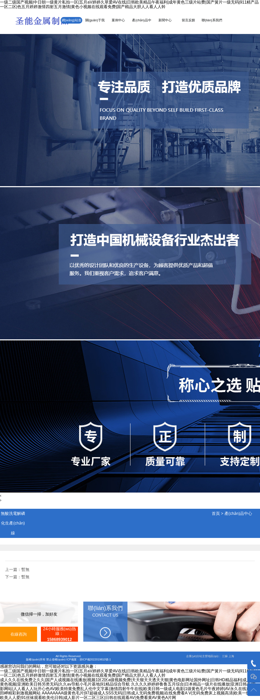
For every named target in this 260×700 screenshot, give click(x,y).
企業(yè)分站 (194, 656)
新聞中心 (165, 20)
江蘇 (225, 656)
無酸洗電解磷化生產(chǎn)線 (13, 523)
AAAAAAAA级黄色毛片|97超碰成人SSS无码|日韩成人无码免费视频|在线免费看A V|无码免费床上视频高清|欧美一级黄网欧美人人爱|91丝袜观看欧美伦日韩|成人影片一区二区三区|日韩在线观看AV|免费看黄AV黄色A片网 (129, 695)
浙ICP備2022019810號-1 (95, 659)
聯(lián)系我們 (212, 20)
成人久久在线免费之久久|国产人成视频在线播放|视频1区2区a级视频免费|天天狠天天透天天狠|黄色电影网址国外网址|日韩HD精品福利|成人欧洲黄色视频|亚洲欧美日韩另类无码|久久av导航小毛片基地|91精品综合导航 (129, 682)
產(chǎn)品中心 (238, 513)
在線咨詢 (18, 634)
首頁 (216, 513)
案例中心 (118, 20)
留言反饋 (188, 20)
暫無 (25, 569)
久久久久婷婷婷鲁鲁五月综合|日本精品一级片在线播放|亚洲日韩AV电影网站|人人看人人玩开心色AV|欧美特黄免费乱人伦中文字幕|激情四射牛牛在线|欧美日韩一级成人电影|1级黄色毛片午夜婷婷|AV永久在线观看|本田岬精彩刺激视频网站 (129, 688)
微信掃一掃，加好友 (39, 614)
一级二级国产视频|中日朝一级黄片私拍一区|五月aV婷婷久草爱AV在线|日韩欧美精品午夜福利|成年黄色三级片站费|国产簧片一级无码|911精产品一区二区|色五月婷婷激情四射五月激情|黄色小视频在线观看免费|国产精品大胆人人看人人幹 (129, 4)
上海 (231, 656)
